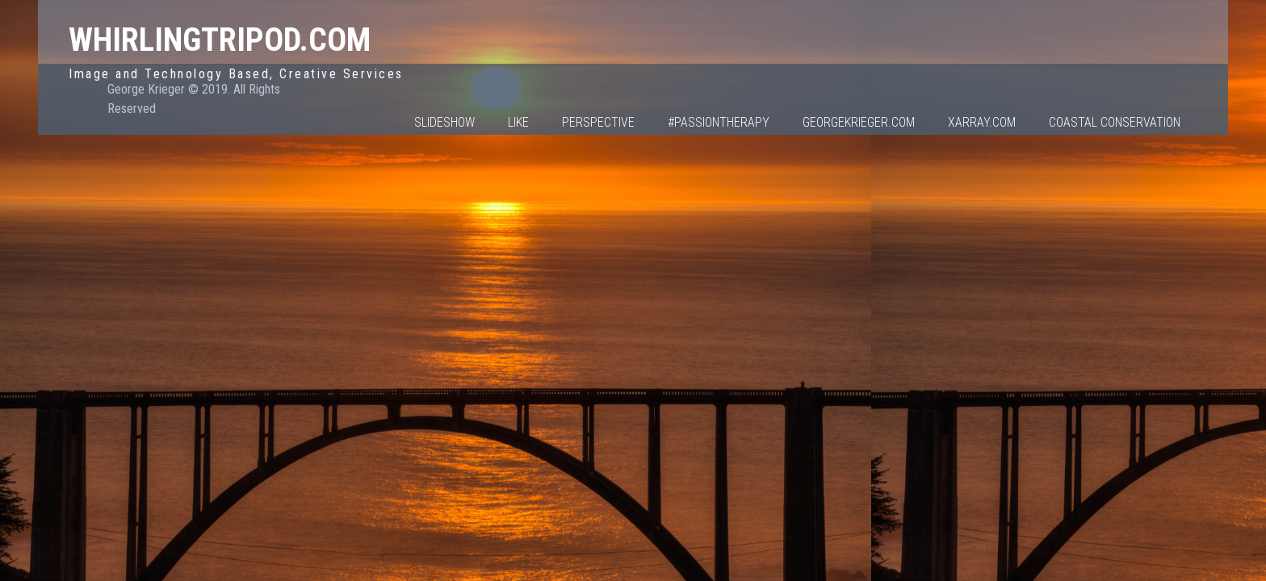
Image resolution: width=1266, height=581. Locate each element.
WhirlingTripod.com (220, 40)
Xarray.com (982, 122)
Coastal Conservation (1114, 122)
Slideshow (444, 122)
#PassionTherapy (718, 122)
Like (518, 122)
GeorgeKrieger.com (859, 122)
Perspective (598, 122)
